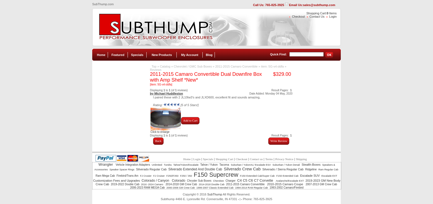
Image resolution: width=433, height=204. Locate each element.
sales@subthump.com (319, 5)
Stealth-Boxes (311, 164)
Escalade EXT (329, 176)
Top (154, 66)
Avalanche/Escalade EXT (290, 180)
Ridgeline (311, 169)
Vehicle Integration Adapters (133, 164)
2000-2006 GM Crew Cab (181, 187)
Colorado (178, 180)
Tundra (167, 164)
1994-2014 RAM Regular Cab (251, 187)
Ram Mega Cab (105, 175)
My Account (189, 55)
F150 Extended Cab (287, 176)
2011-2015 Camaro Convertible (236, 66)
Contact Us (317, 16)
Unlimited (157, 164)
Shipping (301, 159)
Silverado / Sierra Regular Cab (282, 169)
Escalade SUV (310, 175)
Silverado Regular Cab (151, 169)
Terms (269, 159)
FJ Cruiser (159, 176)
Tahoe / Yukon (209, 164)
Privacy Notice (284, 159)
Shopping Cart (224, 159)
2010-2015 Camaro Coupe (285, 184)
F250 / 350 (186, 176)
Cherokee (218, 180)
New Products (162, 55)
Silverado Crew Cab (242, 169)
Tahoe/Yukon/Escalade (186, 164)
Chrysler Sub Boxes (199, 180)
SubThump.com (103, 4)
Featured (118, 55)
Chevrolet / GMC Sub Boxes (193, 66)
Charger (231, 180)
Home (101, 55)
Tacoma (224, 164)
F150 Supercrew (216, 174)
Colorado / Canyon (156, 180)
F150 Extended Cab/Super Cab (257, 176)
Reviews (156, 69)
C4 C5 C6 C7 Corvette (255, 180)
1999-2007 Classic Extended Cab (214, 187)
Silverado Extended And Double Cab (195, 169)
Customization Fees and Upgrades (116, 180)
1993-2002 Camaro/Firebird (286, 187)
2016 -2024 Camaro (152, 184)
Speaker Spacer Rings (121, 169)
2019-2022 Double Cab (125, 184)
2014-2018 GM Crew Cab (181, 184)
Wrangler (106, 164)
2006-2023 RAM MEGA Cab (147, 187)
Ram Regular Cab (328, 169)
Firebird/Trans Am (127, 175)
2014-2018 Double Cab (212, 184)
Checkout (298, 16)
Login (333, 16)
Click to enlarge (166, 130)
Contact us (256, 159)
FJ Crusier (146, 176)
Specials (137, 55)
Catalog (165, 66)
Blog (209, 55)
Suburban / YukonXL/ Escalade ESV (251, 164)
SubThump (214, 194)
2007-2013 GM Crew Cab (321, 184)
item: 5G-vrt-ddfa (272, 66)
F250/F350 (173, 176)
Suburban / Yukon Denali (286, 164)
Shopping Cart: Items (322, 13)
